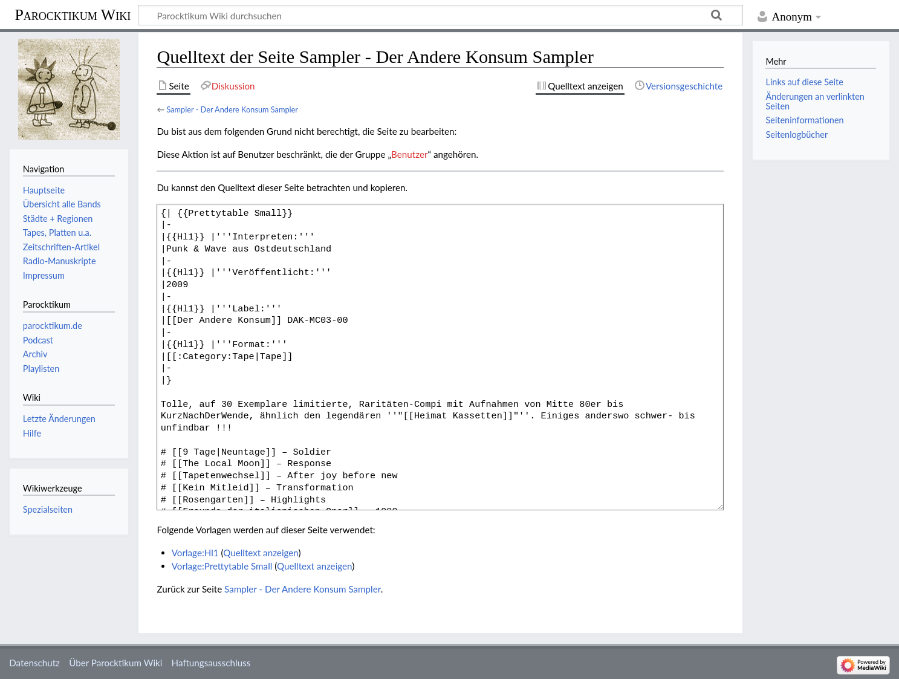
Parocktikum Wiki (73, 14)
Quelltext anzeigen (260, 552)
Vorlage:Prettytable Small (222, 565)
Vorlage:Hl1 (195, 552)
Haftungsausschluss (211, 662)
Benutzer (409, 154)
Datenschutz (34, 662)
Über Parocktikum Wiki (115, 662)
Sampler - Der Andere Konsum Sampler (232, 109)
